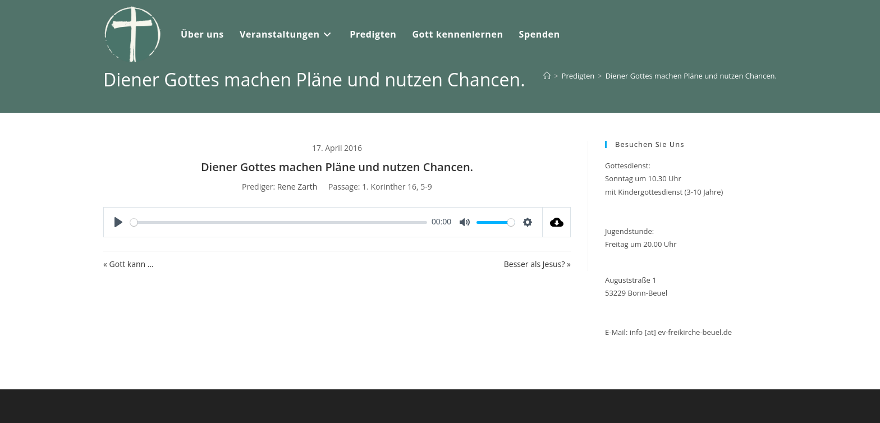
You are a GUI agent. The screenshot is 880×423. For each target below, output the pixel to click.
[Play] (118, 222)
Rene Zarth (297, 186)
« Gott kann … (128, 264)
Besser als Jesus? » (537, 264)
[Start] (547, 76)
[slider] (278, 222)
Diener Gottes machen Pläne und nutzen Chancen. (691, 76)
